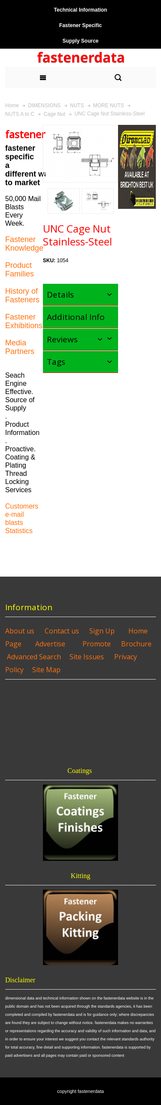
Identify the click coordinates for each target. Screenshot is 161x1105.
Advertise (50, 644)
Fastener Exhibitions (24, 321)
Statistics (19, 530)
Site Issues (87, 656)
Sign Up (102, 631)
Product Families (19, 269)
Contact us (62, 631)
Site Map (46, 669)
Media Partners (19, 347)
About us (19, 631)
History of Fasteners (22, 295)
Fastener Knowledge (24, 243)
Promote (96, 644)
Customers (21, 506)
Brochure (136, 644)
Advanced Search (34, 656)
